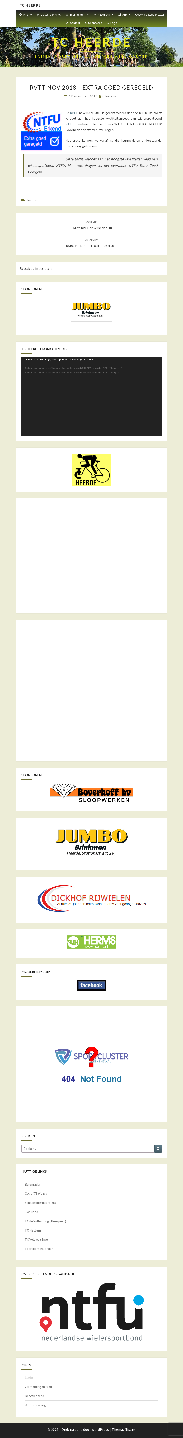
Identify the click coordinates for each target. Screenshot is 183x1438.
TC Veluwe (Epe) (36, 1239)
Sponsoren (95, 23)
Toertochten (79, 14)
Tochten (32, 200)
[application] (91, 396)
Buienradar (32, 1184)
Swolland (31, 1212)
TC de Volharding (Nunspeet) (45, 1221)
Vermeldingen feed (38, 1387)
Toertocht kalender (39, 1248)
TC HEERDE (30, 5)
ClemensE (110, 96)
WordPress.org (35, 1405)
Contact (75, 23)
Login (113, 23)
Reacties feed (34, 1396)
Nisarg (130, 1429)
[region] (91, 314)
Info (27, 14)
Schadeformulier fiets (40, 1203)
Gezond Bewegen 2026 (149, 14)
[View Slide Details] (91, 310)
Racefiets (106, 14)
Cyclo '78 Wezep (36, 1193)
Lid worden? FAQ (51, 14)
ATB (126, 14)
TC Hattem (33, 1230)
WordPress (100, 1429)
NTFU (69, 124)
